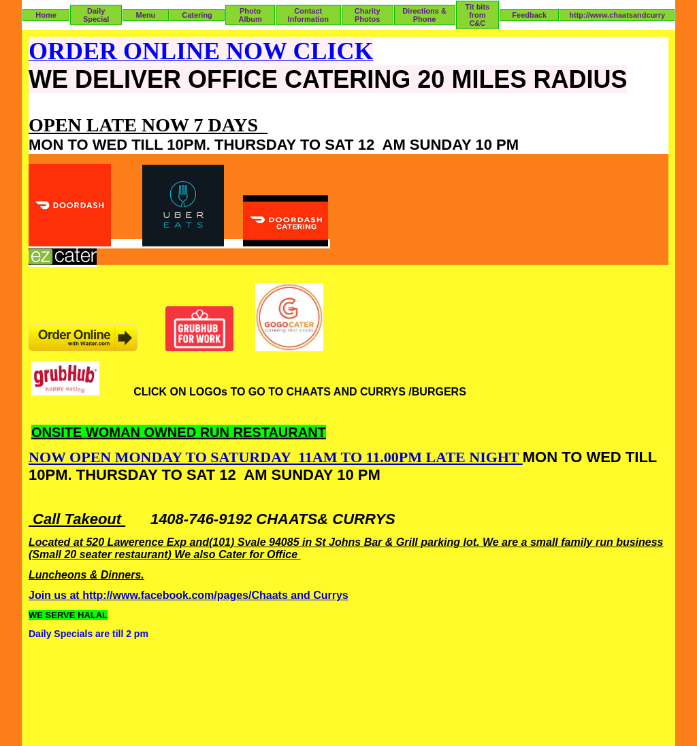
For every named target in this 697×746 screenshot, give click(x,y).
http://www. (111, 595)
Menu (146, 15)
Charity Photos (367, 15)
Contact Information (308, 15)
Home (45, 15)
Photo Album (249, 15)
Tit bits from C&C (477, 15)
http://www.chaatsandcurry (617, 15)
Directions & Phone (424, 15)
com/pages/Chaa (234, 595)
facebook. (166, 595)
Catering (197, 15)
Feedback (529, 15)
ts (283, 595)
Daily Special (96, 15)
